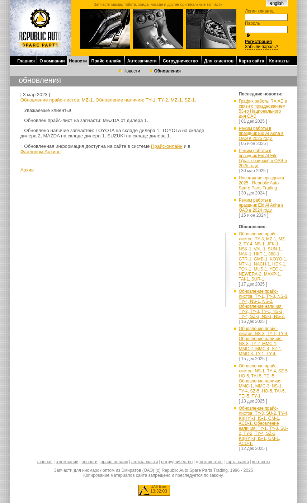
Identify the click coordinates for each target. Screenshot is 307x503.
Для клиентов (218, 61)
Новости (78, 61)
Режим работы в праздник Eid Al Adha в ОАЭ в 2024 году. (261, 205)
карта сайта (237, 461)
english (277, 3)
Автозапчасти (142, 61)
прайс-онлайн (114, 461)
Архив (27, 170)
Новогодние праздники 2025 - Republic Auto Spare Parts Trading (261, 183)
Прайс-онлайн (106, 61)
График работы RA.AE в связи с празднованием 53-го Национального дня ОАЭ (263, 109)
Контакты (279, 61)
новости (89, 461)
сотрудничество (177, 461)
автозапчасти (144, 461)
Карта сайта (251, 61)
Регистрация (258, 41)
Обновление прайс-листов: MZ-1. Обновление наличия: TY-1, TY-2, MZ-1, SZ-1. (108, 100)
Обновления (167, 71)
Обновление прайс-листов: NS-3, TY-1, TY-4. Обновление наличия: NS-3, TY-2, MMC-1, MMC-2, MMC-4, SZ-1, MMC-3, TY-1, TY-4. (263, 341)
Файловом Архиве (40, 151)
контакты (261, 461)
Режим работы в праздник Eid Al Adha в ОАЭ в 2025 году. (261, 133)
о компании (67, 461)
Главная (26, 61)
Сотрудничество (180, 61)
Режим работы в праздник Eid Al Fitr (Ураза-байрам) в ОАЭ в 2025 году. (263, 158)
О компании (52, 61)
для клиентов (209, 461)
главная (44, 461)
